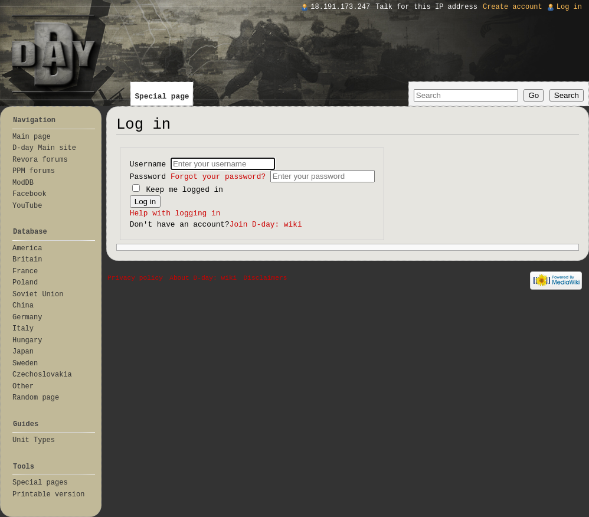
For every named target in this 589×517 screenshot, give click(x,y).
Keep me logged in (177, 189)
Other (23, 386)
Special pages (40, 483)
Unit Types (33, 440)
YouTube (27, 206)
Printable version (48, 494)
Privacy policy (135, 278)
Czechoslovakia (42, 375)
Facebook (29, 194)
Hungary (27, 340)
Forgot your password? (218, 176)
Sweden (25, 363)
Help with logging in (175, 213)
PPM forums (33, 171)
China (23, 306)
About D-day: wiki (203, 278)
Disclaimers (265, 278)
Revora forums (40, 160)
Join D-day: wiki (266, 224)
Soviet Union (37, 294)
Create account (512, 7)
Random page (35, 398)
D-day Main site (44, 148)
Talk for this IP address (426, 7)
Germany (27, 317)
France (25, 271)
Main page (31, 137)
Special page (162, 96)
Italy (23, 329)
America (27, 248)
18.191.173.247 (340, 7)
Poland (25, 283)
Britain (27, 260)
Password (200, 176)
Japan (23, 352)
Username (150, 164)
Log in (569, 7)
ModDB (23, 183)
